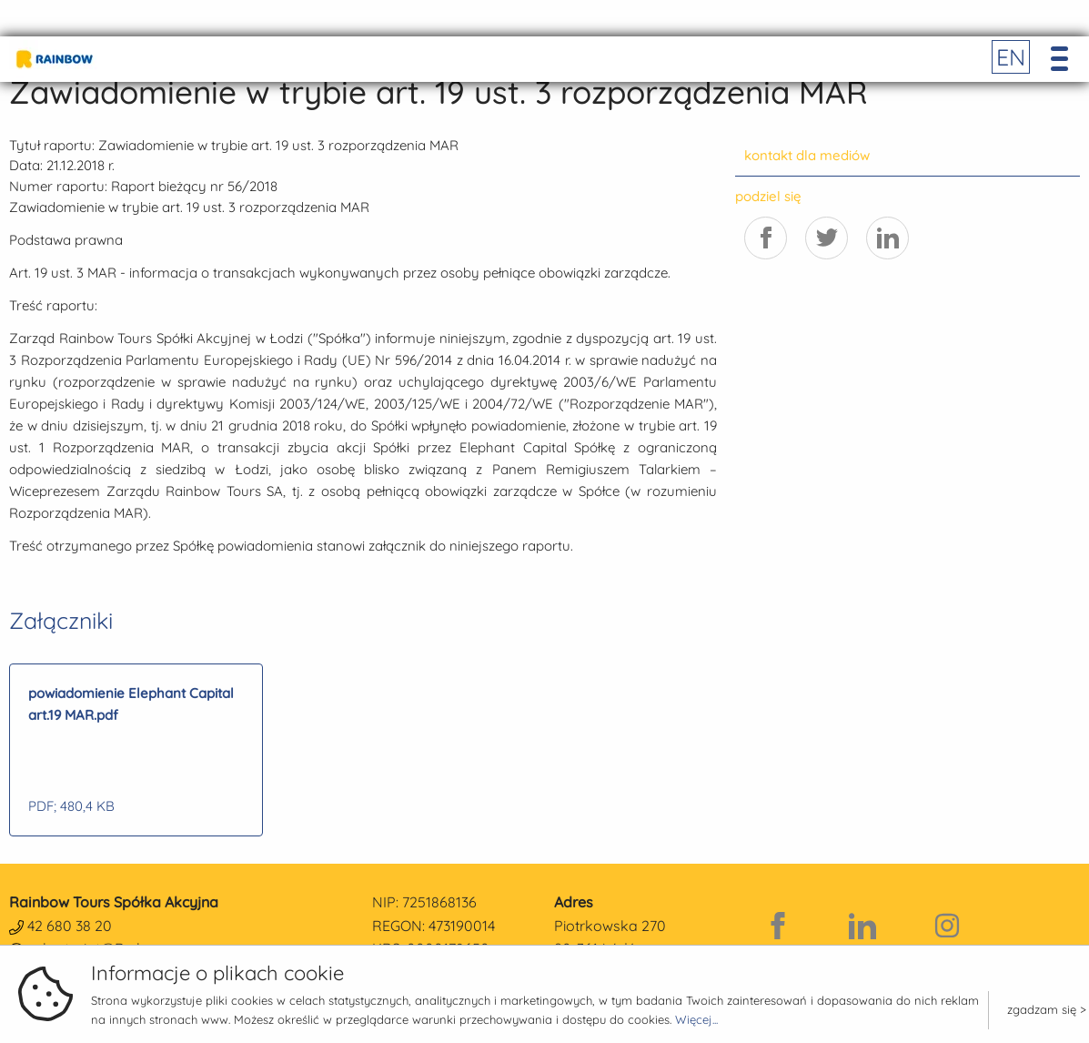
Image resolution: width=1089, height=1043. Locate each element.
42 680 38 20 (69, 925)
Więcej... (696, 1019)
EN (1010, 57)
